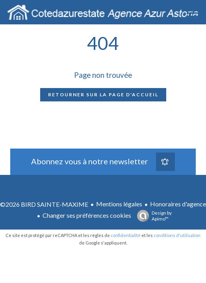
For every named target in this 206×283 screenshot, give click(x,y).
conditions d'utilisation (177, 235)
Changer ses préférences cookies (87, 215)
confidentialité (126, 235)
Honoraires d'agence (178, 204)
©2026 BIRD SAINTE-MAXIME (44, 204)
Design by (152, 216)
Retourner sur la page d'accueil (103, 94)
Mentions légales (119, 204)
